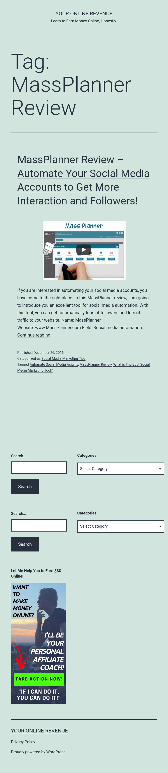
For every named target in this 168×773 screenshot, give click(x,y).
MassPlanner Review (96, 364)
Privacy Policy (23, 741)
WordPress (55, 752)
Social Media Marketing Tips (63, 358)
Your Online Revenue (84, 14)
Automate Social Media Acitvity (54, 364)
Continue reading (33, 335)
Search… (18, 456)
